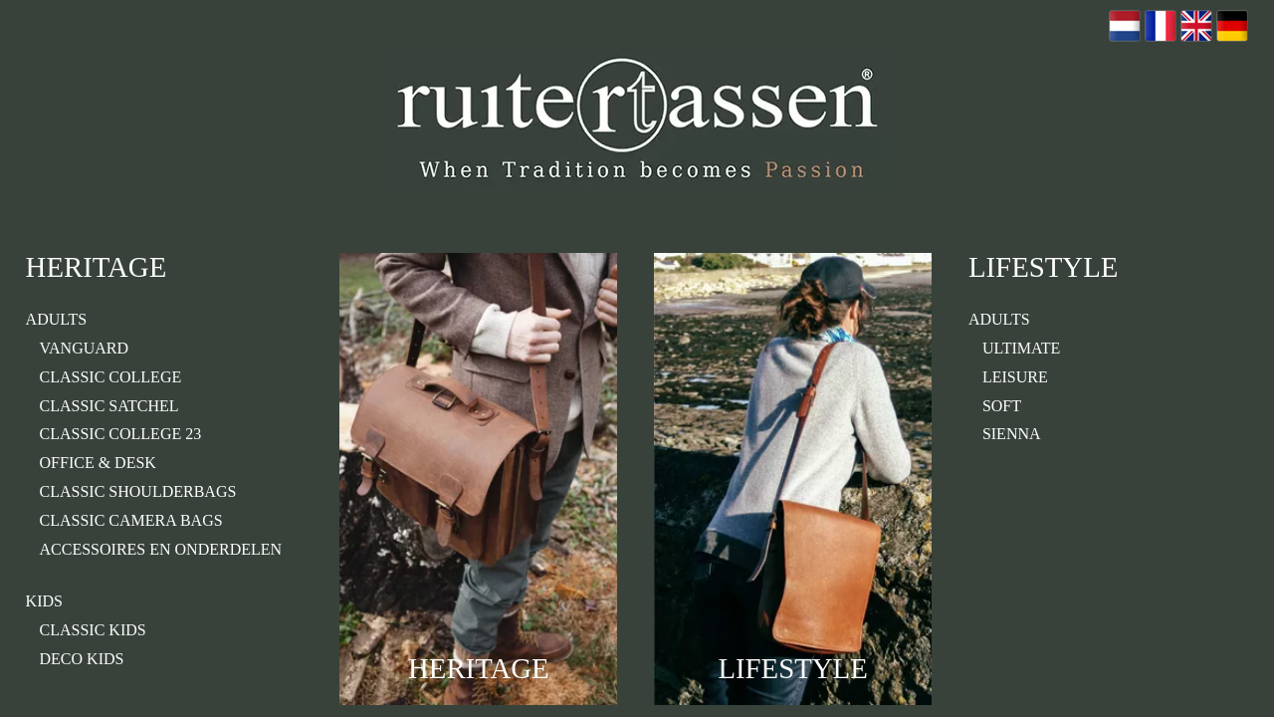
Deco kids (82, 658)
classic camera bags (131, 520)
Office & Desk (98, 462)
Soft (1001, 405)
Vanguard (84, 348)
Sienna (1011, 433)
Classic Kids (93, 629)
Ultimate (1021, 348)
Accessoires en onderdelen (161, 549)
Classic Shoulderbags (138, 491)
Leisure (1015, 376)
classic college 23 (121, 433)
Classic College (111, 376)
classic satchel (109, 405)
